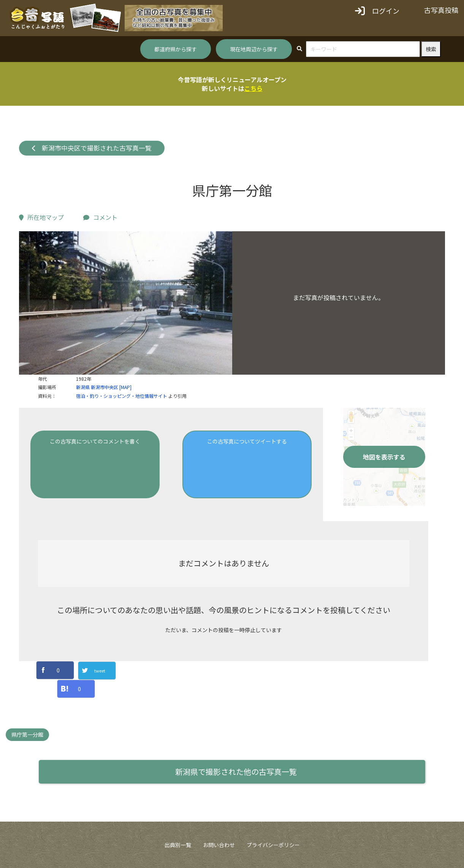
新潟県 (83, 387)
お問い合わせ (219, 845)
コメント (100, 217)
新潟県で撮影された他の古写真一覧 (236, 771)
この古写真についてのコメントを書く (95, 441)
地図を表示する (384, 456)
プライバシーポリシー (273, 845)
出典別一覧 (178, 845)
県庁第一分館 (27, 734)
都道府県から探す (175, 49)
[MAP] (125, 387)
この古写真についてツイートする (247, 441)
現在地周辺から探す (254, 49)
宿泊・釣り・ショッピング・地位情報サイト (121, 396)
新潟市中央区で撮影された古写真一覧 (92, 148)
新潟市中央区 (104, 387)
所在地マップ (41, 217)
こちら (253, 88)
